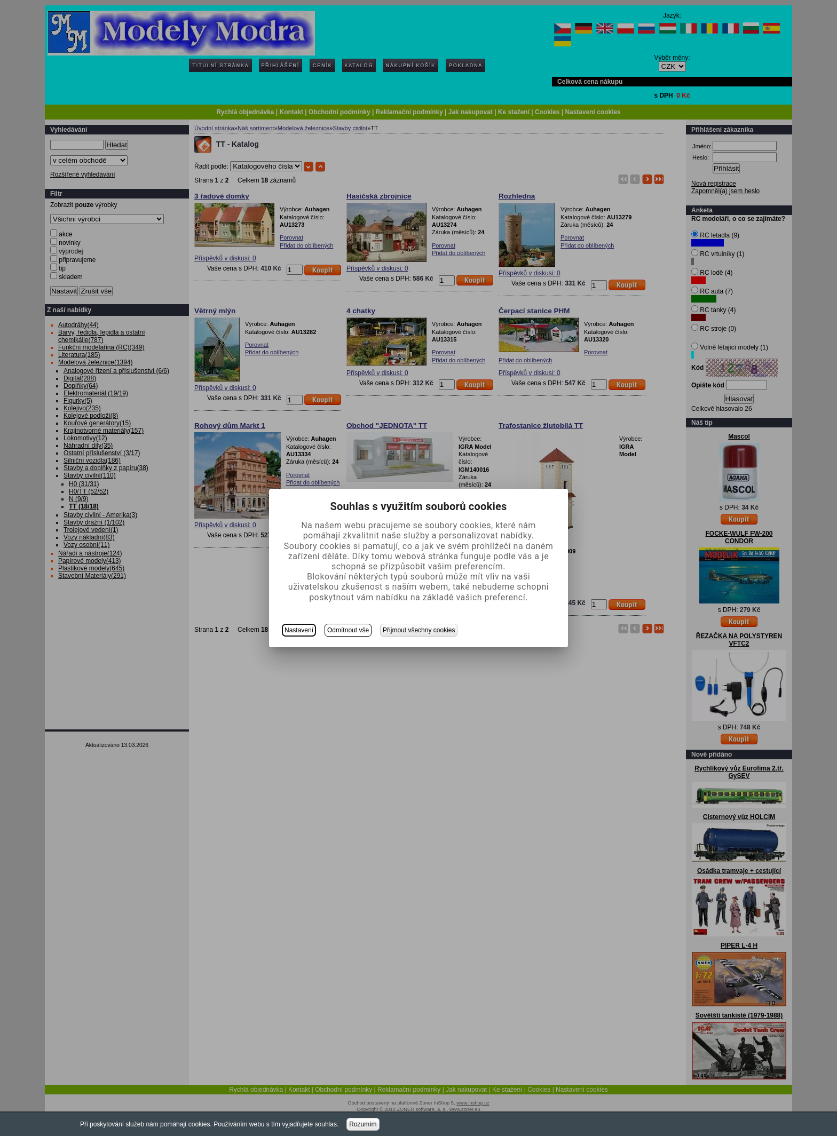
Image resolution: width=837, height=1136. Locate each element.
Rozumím (362, 1124)
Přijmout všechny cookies (419, 630)
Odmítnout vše (348, 630)
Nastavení (299, 630)
